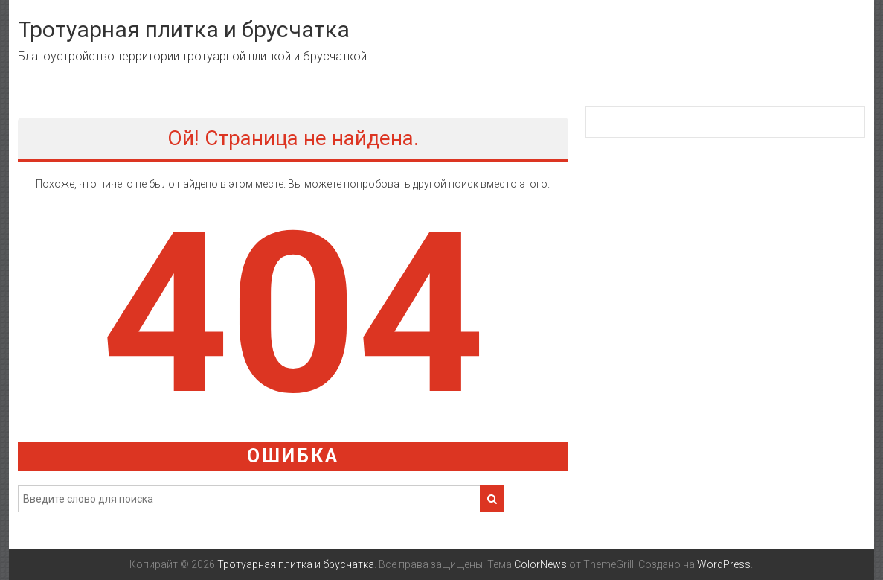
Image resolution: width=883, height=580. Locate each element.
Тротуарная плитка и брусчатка (184, 29)
